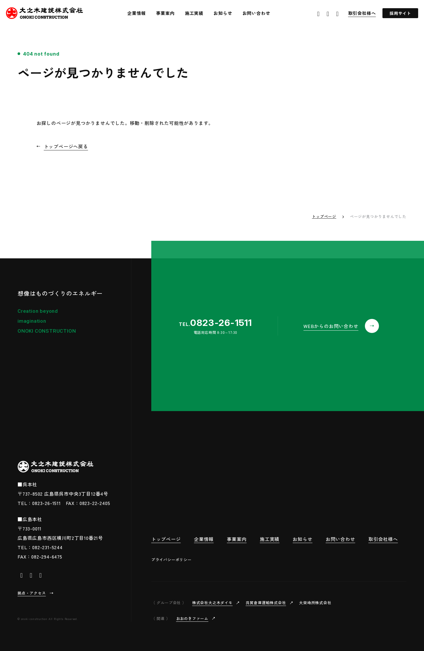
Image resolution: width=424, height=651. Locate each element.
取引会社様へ (362, 13)
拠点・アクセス (32, 593)
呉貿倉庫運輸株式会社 (266, 602)
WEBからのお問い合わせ (330, 325)
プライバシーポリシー (171, 559)
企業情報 (136, 13)
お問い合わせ (256, 13)
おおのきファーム (192, 618)
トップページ (324, 216)
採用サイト (400, 13)
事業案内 (165, 13)
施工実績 (194, 13)
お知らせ (223, 13)
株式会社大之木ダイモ (212, 602)
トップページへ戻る (66, 146)
